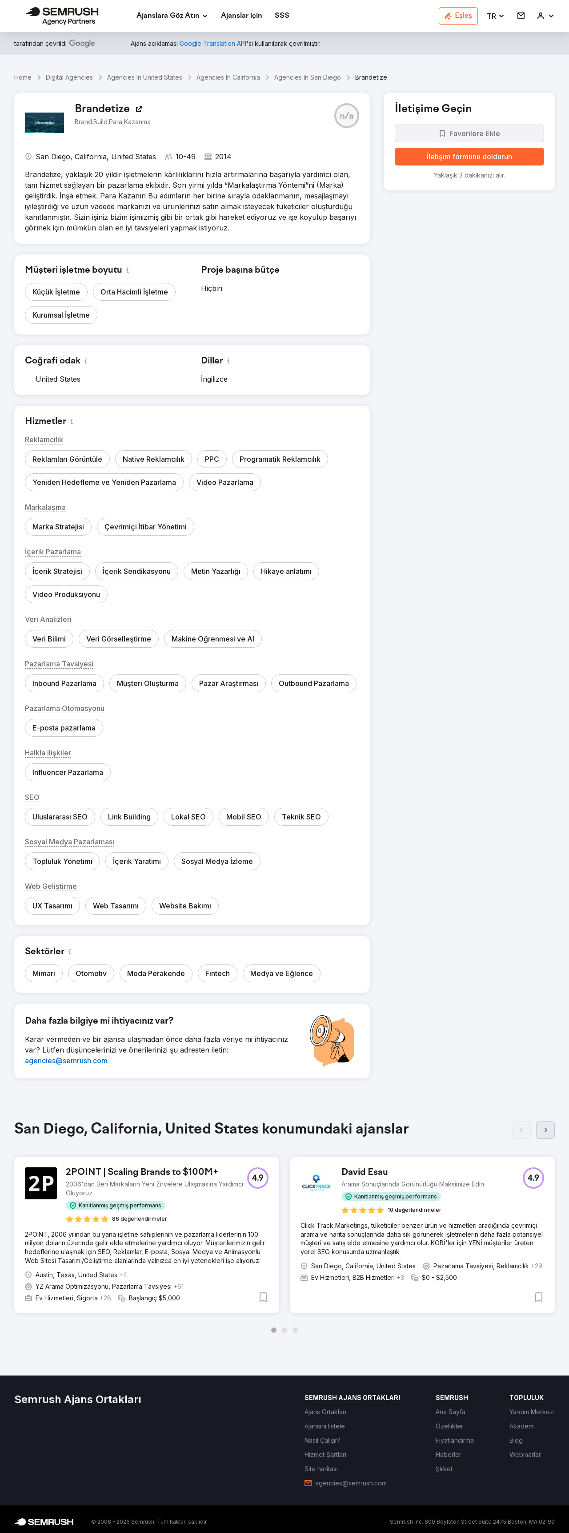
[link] (241, 16)
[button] (496, 16)
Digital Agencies (69, 77)
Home (23, 77)
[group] (284, 1227)
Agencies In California (228, 77)
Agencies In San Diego (307, 77)
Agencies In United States (144, 77)
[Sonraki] (545, 1130)
